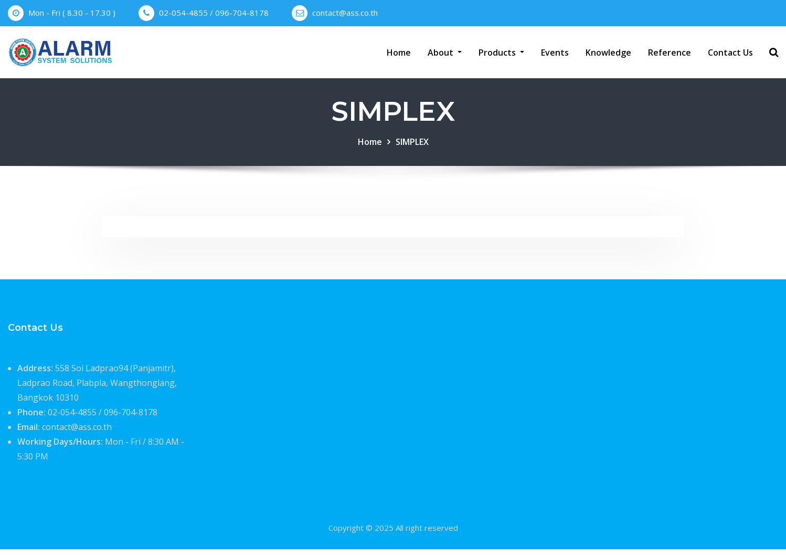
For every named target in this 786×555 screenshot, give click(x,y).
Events (555, 55)
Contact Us (730, 55)
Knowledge (608, 55)
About (445, 55)
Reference (669, 55)
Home (399, 55)
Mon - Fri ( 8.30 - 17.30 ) (71, 12)
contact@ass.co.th (345, 12)
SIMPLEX (412, 147)
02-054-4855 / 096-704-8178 (214, 12)
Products (501, 55)
